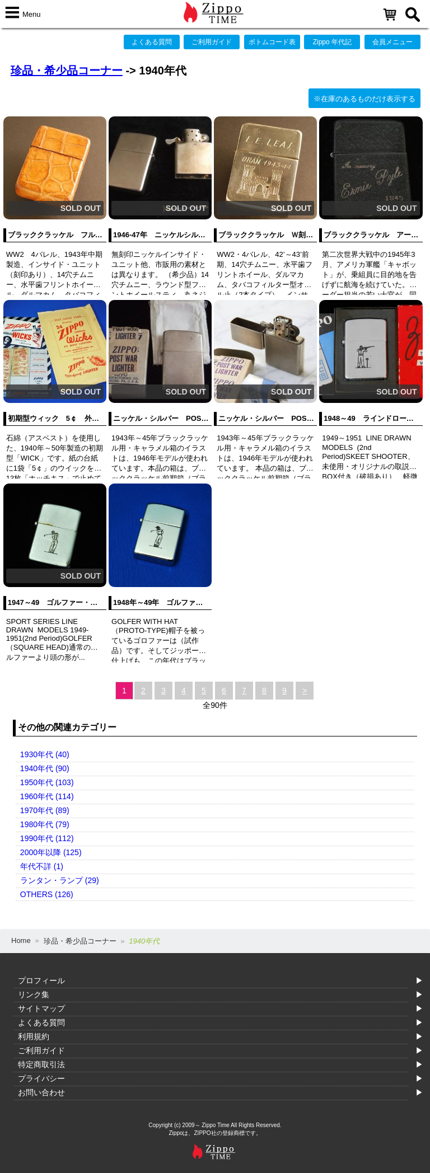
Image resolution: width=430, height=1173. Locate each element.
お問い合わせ (41, 1092)
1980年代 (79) (44, 824)
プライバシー (41, 1078)
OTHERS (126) (46, 894)
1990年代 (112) (47, 838)
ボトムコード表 (272, 42)
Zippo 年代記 (332, 42)
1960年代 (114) (47, 796)
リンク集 (33, 994)
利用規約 (33, 1036)
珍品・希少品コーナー (67, 70)
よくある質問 (152, 42)
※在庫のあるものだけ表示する (364, 99)
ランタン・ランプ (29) (59, 880)
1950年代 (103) (47, 782)
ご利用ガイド (211, 42)
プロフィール (41, 980)
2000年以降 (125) (51, 852)
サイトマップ (41, 1008)
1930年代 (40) (44, 754)
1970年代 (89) (44, 810)
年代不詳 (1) (41, 866)
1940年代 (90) (44, 768)
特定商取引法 (41, 1064)
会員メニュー (392, 42)
